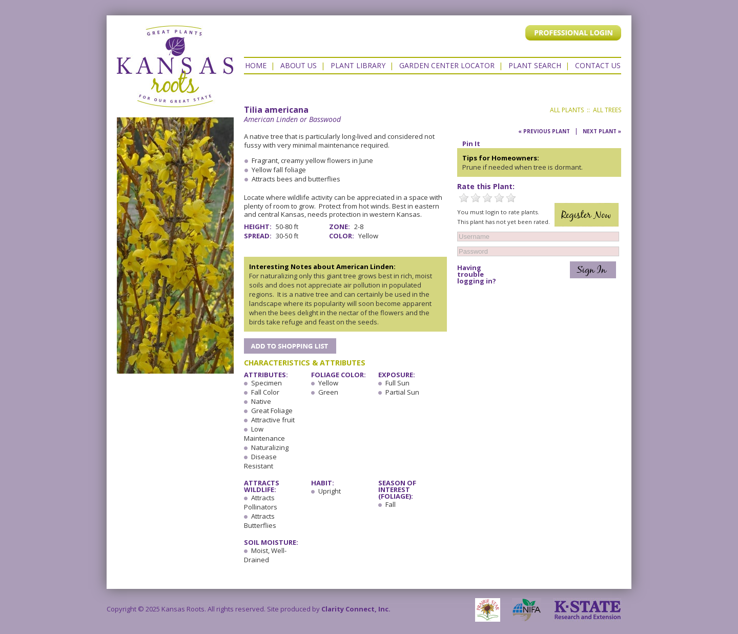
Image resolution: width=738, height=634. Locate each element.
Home (255, 65)
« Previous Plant (544, 131)
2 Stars (475, 198)
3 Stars (487, 198)
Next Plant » (602, 131)
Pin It (471, 143)
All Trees (607, 110)
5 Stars (511, 198)
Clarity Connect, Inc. (356, 608)
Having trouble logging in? (476, 274)
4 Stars (499, 198)
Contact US (598, 65)
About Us (298, 65)
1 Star (464, 198)
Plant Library (358, 65)
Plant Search (534, 65)
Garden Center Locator (447, 65)
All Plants (567, 110)
